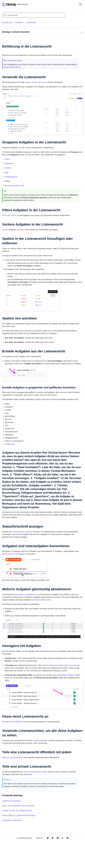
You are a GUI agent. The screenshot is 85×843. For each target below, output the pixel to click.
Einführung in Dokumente (12, 820)
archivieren (36, 600)
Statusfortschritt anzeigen (22, 532)
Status (7, 159)
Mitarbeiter (9, 163)
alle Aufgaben (42, 740)
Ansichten (19, 22)
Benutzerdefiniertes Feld (14, 186)
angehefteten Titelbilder (66, 675)
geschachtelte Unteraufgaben (13, 554)
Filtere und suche (9, 215)
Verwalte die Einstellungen (12, 722)
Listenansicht (31, 22)
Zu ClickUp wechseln (24, 838)
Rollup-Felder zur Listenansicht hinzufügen (19, 815)
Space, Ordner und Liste (35, 82)
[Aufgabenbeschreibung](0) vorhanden (62, 665)
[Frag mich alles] (34, 15)
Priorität (8, 168)
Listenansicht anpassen (11, 801)
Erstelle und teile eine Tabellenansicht (17, 810)
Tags (7, 172)
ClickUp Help (7, 22)
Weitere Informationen (12, 67)
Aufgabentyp (10, 444)
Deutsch (40, 838)
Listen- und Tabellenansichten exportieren (18, 806)
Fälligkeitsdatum (11, 177)
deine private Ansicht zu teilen (35, 772)
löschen (48, 600)
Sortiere (5, 230)
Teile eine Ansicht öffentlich (12, 757)
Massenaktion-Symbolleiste (24, 594)
